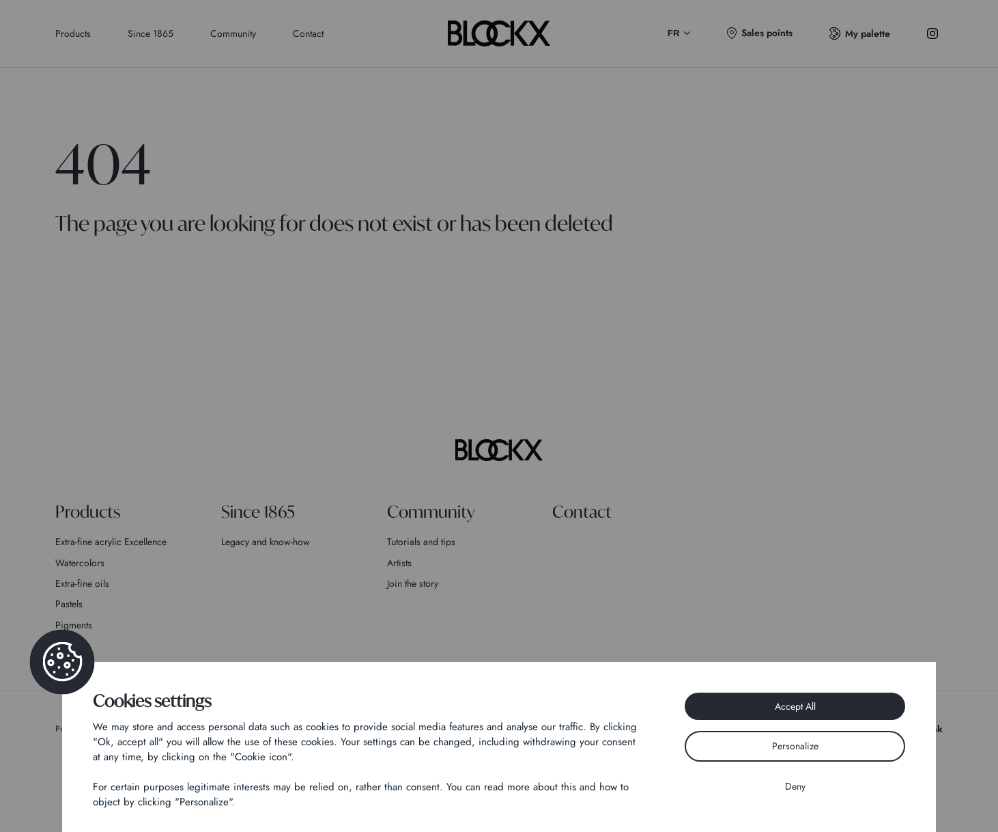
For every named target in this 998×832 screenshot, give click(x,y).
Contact (308, 33)
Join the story (412, 583)
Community (233, 33)
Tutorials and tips (421, 542)
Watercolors (79, 563)
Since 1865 (150, 33)
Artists (399, 563)
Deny (795, 786)
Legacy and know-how (265, 542)
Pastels (69, 604)
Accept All (795, 706)
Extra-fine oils (82, 583)
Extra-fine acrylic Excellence (111, 542)
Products (73, 33)
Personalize (795, 746)
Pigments (73, 625)
